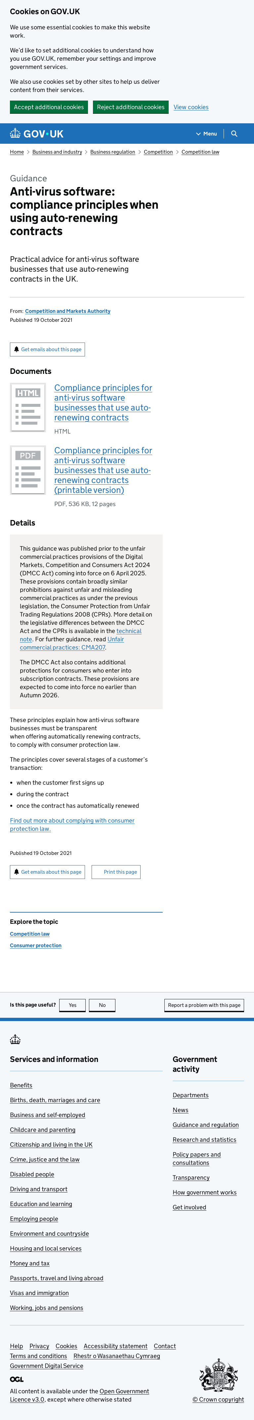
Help (16, 1346)
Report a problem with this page (204, 1005)
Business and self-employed (47, 1115)
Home (17, 152)
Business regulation (112, 152)
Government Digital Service (46, 1366)
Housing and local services (46, 1248)
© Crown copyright (218, 1399)
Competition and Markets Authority (67, 311)
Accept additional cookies (49, 107)
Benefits (21, 1085)
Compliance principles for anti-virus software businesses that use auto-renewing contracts (103, 402)
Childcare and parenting (42, 1129)
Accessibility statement (116, 1346)
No (107, 1005)
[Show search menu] (234, 134)
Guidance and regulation (206, 1125)
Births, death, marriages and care (55, 1100)
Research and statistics (204, 1139)
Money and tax (30, 1263)
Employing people (34, 1219)
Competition (158, 152)
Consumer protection (36, 945)
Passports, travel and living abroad (57, 1278)
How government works (205, 1192)
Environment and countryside (49, 1233)
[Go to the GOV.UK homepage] (37, 134)
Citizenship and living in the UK (51, 1144)
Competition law (200, 152)
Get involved (189, 1207)
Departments (191, 1095)
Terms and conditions (38, 1356)
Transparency (191, 1177)
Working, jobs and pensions (46, 1308)
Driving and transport (38, 1189)
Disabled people (32, 1174)
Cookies (66, 1346)
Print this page (120, 872)
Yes (77, 1005)
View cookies (191, 107)
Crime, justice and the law (45, 1159)
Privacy (39, 1346)
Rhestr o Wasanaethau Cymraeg (116, 1356)
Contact (165, 1346)
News (181, 1110)
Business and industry (57, 152)
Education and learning (41, 1204)
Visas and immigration (39, 1293)
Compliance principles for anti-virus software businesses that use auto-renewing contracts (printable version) (103, 470)
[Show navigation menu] (207, 134)
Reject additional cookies (131, 107)
